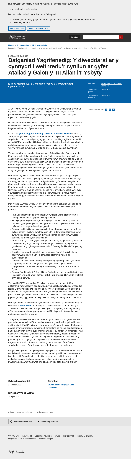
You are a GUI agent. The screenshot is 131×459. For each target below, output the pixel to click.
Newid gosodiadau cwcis (38, 28)
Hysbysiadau (23, 45)
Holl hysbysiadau (40, 45)
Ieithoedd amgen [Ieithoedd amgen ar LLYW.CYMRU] (46, 439)
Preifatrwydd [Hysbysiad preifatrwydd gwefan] (68, 436)
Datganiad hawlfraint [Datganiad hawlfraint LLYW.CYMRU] (43, 436)
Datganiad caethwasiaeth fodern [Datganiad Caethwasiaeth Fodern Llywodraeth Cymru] (22, 439)
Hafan (11, 45)
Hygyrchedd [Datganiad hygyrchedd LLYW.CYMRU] (27, 436)
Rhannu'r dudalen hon (22, 422)
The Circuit (25, 305)
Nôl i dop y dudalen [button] (49, 422)
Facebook (110, 110)
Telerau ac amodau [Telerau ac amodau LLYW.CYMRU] (85, 436)
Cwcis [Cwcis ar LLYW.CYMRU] (57, 436)
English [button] (74, 37)
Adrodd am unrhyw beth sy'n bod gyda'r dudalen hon (30, 412)
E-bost (113, 110)
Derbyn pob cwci (17, 28)
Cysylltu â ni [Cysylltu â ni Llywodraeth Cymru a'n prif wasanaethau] (13, 436)
